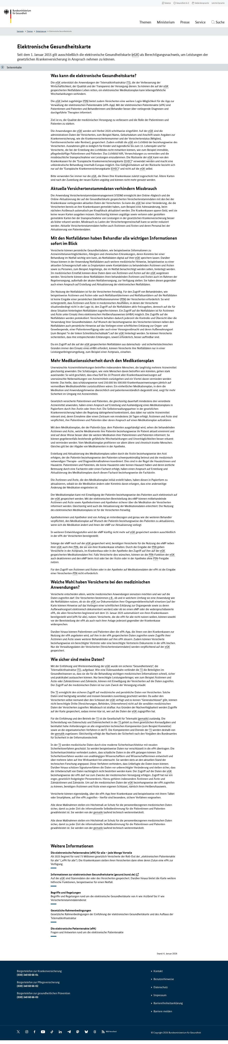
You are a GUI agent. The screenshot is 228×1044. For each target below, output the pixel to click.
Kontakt (158, 971)
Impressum (160, 995)
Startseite (20, 31)
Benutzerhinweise (164, 979)
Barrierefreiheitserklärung (168, 1003)
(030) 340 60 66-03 (27, 997)
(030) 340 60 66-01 (27, 974)
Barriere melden (163, 1011)
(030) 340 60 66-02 (27, 986)
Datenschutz (161, 987)
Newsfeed (111, 1031)
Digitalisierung (41, 31)
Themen (30, 31)
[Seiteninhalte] (13, 67)
